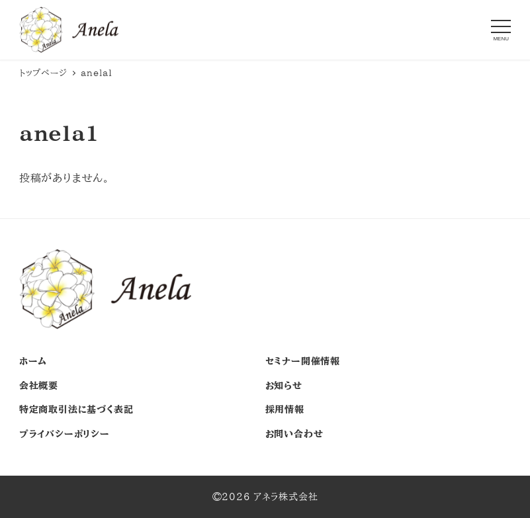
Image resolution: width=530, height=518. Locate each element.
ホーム (33, 361)
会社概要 (38, 385)
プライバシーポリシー (64, 434)
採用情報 (284, 409)
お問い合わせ (294, 434)
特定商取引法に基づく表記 (76, 409)
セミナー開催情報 (302, 361)
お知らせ (283, 385)
